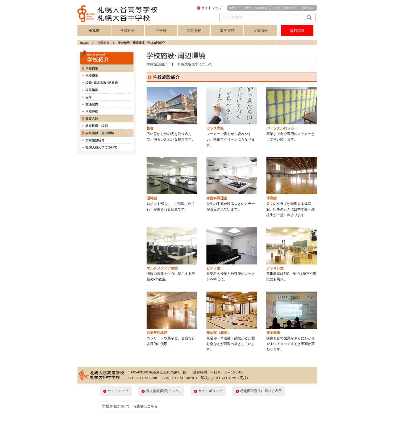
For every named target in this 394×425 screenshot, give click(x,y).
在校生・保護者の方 (285, 7)
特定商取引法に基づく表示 (261, 391)
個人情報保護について (163, 391)
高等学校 (193, 30)
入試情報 (260, 30)
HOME (93, 30)
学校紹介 (234, 7)
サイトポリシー (210, 391)
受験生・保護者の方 (256, 7)
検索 (308, 17)
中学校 (161, 30)
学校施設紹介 (157, 64)
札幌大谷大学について (195, 64)
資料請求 (297, 30)
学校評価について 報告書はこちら (129, 406)
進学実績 (227, 30)
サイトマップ (211, 8)
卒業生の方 (308, 7)
